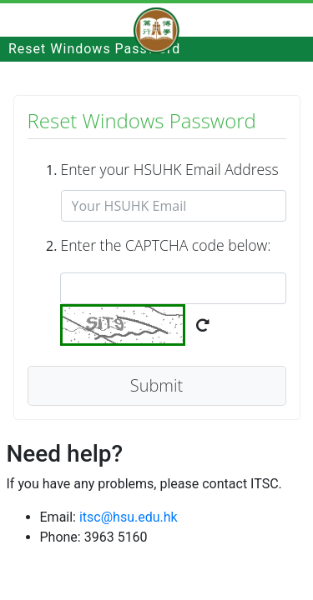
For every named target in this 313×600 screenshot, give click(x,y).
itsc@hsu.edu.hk (128, 517)
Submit (157, 385)
